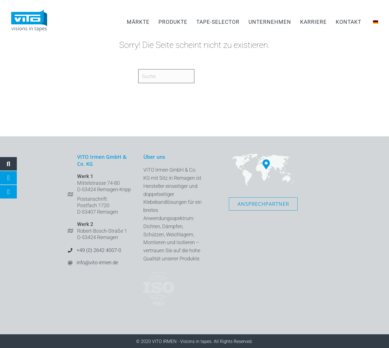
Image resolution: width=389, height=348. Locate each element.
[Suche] (166, 76)
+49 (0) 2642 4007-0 (99, 250)
